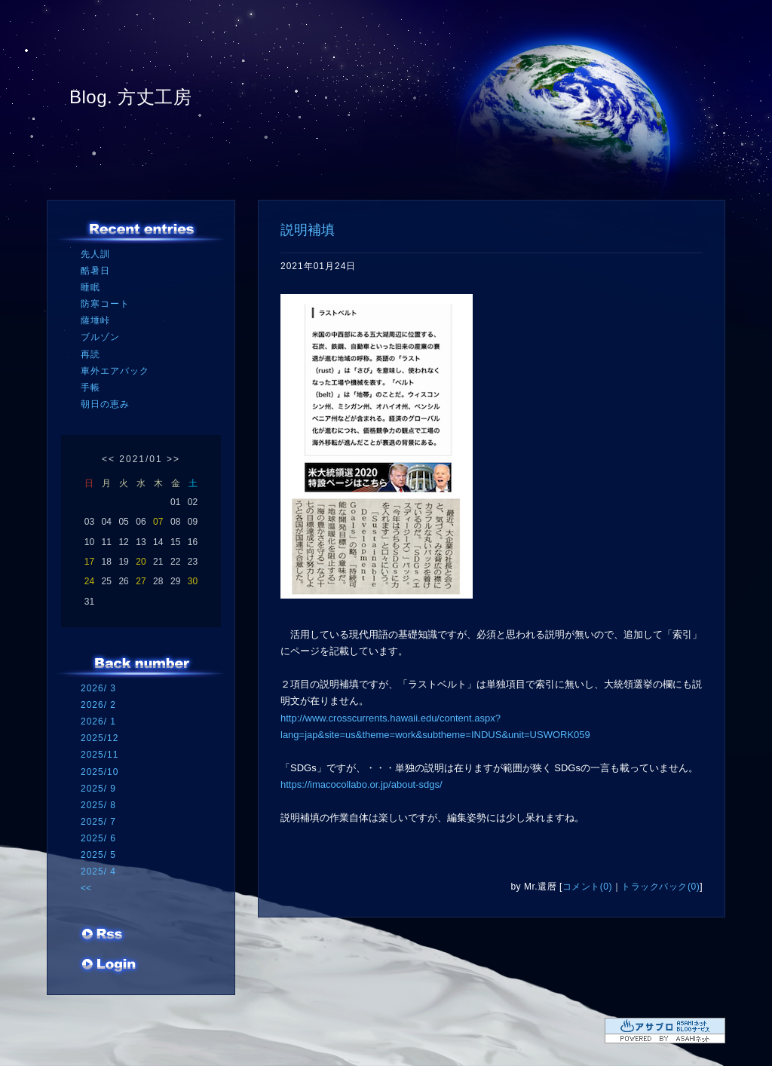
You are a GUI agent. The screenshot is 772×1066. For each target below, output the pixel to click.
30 (193, 581)
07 (158, 521)
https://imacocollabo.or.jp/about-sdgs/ (361, 784)
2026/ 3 (98, 688)
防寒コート (105, 304)
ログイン (109, 966)
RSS (103, 935)
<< (108, 459)
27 (141, 581)
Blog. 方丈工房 (130, 97)
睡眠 (90, 287)
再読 (90, 354)
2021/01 (140, 459)
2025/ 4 (98, 871)
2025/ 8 (98, 805)
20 (141, 561)
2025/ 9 (98, 788)
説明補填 (307, 229)
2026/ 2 (98, 705)
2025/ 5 (98, 855)
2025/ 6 (98, 838)
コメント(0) (587, 886)
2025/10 (99, 772)
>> (173, 459)
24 (89, 581)
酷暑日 (95, 270)
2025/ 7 (98, 821)
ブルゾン (100, 337)
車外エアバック (115, 371)
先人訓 (95, 254)
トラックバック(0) (660, 886)
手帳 (90, 387)
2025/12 (99, 738)
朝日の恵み (105, 404)
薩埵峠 (95, 320)
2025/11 (99, 754)
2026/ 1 (98, 721)
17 (89, 561)
